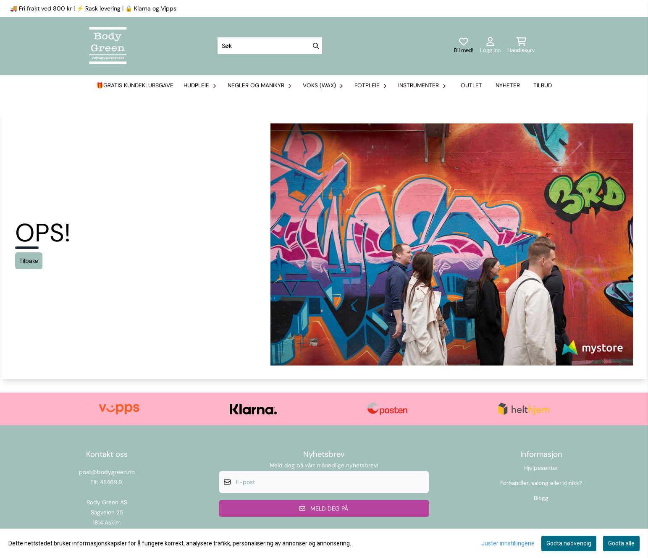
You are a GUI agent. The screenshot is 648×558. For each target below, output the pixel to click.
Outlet (471, 85)
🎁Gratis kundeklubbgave (134, 85)
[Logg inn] (464, 46)
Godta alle (621, 543)
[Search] (315, 45)
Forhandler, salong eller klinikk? (541, 483)
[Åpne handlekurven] (521, 46)
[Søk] (270, 45)
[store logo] (108, 45)
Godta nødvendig (568, 543)
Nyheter (508, 85)
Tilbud (542, 85)
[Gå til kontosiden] (490, 46)
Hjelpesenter (541, 468)
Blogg (541, 498)
